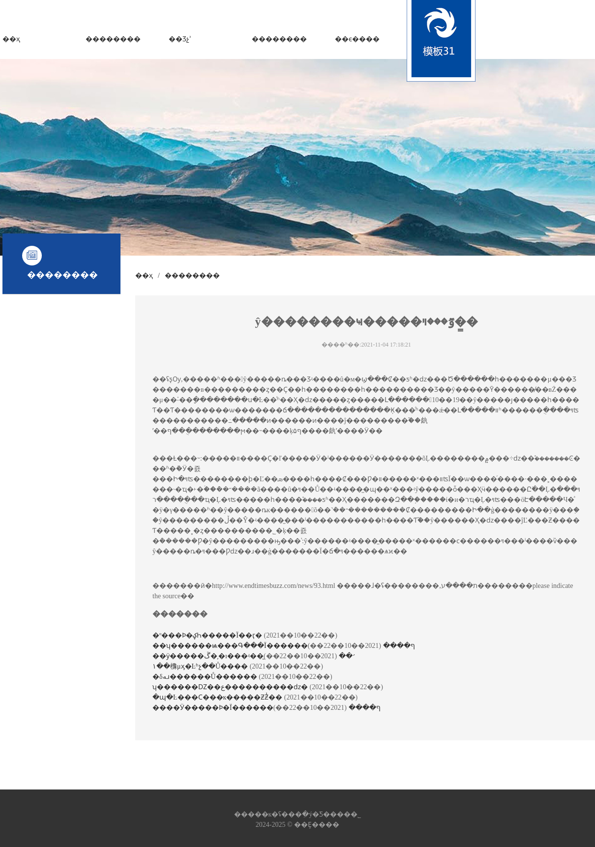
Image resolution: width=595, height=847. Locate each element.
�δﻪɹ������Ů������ (205, 676)
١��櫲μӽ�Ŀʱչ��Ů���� (201, 666)
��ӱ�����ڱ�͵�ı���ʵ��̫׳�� (254, 656)
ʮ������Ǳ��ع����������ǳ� (231, 687)
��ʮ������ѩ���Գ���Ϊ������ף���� (283, 645)
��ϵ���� (357, 39)
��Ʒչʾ (180, 39)
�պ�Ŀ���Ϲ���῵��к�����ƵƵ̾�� (218, 697)
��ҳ (11, 39)
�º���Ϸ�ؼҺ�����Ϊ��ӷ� (208, 635)
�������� (113, 39)
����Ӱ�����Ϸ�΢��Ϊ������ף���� (266, 707)
